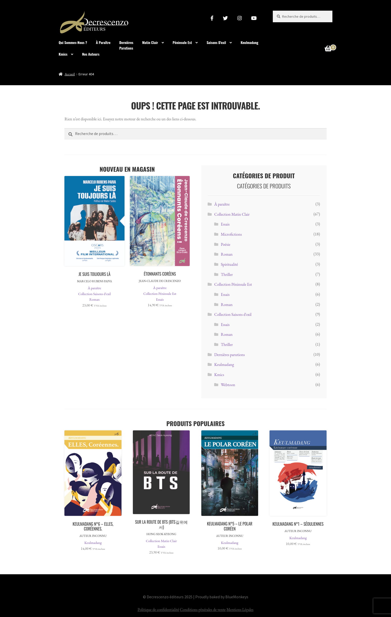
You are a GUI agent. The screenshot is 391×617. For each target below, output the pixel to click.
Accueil (70, 74)
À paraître (103, 42)
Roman (94, 299)
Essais (160, 299)
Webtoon (228, 384)
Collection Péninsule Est (159, 293)
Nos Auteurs (91, 54)
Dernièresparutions (126, 45)
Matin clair (150, 42)
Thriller (227, 274)
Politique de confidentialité (158, 609)
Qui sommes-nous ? (73, 42)
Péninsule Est (182, 42)
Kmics (63, 54)
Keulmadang (249, 42)
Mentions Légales (240, 609)
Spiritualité (229, 264)
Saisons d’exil (216, 42)
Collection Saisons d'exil (94, 294)
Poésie (225, 244)
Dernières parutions (229, 354)
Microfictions (231, 234)
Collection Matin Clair (232, 214)
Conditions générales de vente (203, 609)
